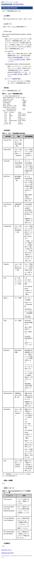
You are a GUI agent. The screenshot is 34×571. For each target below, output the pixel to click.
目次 (3, 550)
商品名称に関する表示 (7, 553)
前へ (6, 550)
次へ (10, 550)
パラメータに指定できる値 (17, 59)
